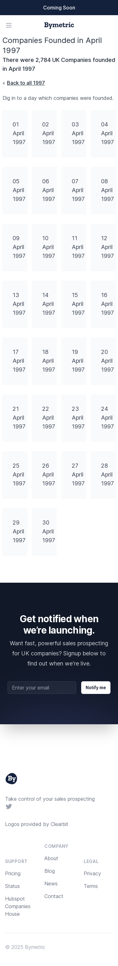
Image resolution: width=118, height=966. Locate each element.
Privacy (92, 873)
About (51, 858)
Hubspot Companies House (18, 906)
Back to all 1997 (26, 83)
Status (12, 886)
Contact (53, 896)
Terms (91, 886)
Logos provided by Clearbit (36, 824)
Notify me (96, 687)
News (51, 883)
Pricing (12, 873)
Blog (49, 871)
